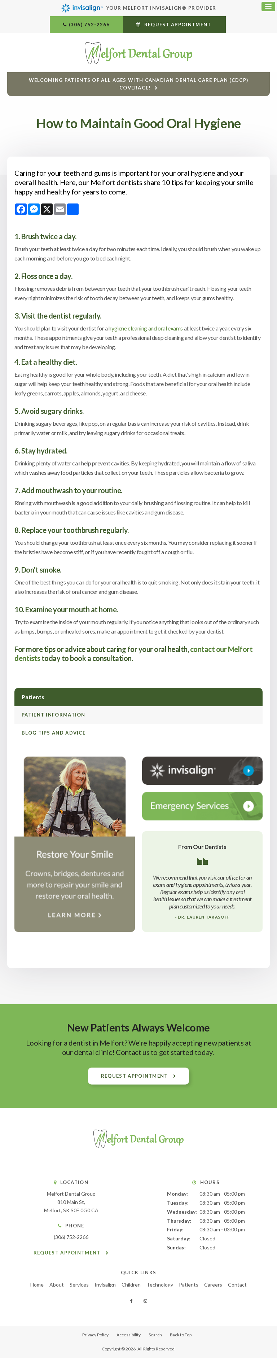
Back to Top (181, 1334)
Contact (237, 1285)
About (56, 1285)
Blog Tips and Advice (53, 733)
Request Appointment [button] (177, 24)
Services (79, 1285)
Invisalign (105, 1285)
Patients (188, 1285)
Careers (213, 1285)
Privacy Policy (95, 1334)
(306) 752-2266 (89, 24)
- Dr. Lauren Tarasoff (202, 917)
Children (131, 1285)
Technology (159, 1285)
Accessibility (128, 1334)
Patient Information (53, 715)
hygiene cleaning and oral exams (146, 328)
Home (37, 1285)
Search (155, 1334)
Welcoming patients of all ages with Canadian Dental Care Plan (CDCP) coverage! (138, 83)
